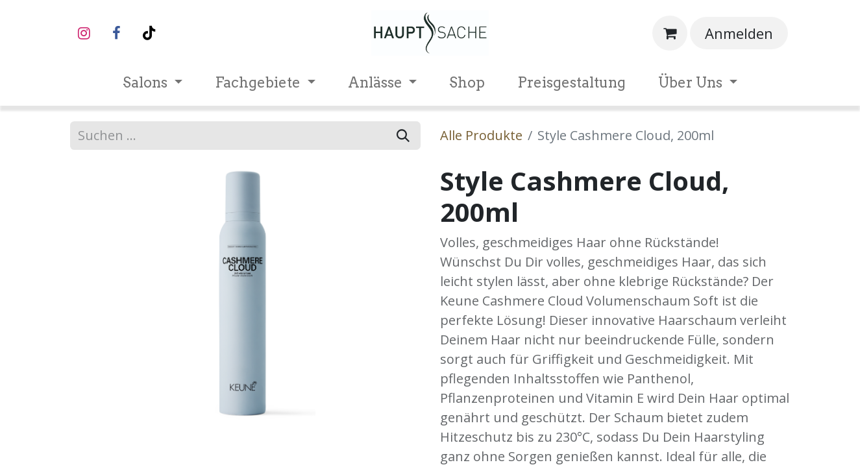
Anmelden (739, 33)
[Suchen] (403, 135)
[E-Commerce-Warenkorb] (669, 33)
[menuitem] (152, 82)
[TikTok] (149, 33)
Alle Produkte (481, 135)
